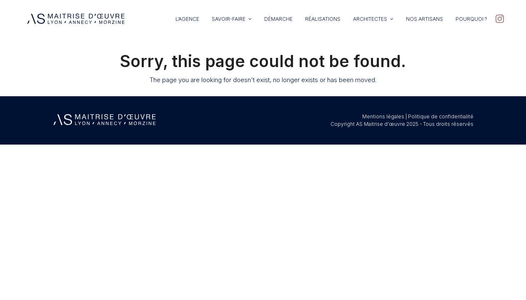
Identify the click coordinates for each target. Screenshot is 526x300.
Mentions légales (383, 116)
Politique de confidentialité (440, 116)
